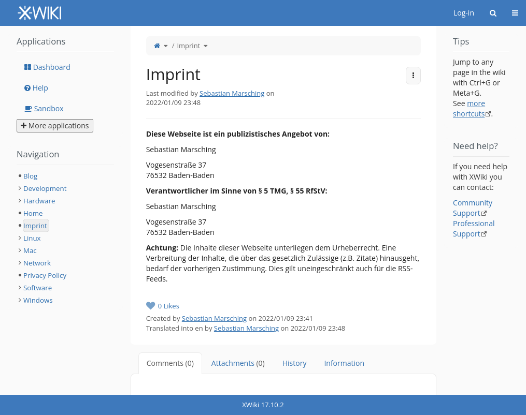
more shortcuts (469, 108)
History (294, 363)
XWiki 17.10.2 (262, 404)
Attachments (238, 363)
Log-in (463, 13)
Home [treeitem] (33, 213)
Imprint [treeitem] (35, 225)
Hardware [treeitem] (39, 200)
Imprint (188, 45)
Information (344, 363)
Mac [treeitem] (30, 250)
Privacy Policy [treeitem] (44, 275)
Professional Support (473, 228)
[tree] (65, 238)
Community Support (472, 208)
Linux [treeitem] (32, 238)
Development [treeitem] (44, 188)
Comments (170, 363)
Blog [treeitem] (30, 176)
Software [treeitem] (37, 287)
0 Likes (168, 305)
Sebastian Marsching (232, 93)
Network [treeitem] (37, 263)
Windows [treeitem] (38, 300)
